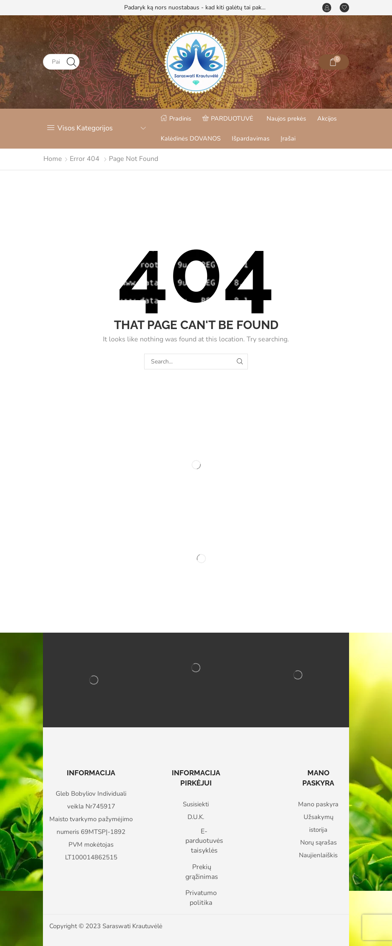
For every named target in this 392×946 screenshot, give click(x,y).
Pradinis (176, 118)
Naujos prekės (286, 118)
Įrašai (288, 138)
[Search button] (71, 61)
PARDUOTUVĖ (227, 118)
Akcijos (327, 118)
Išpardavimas (251, 138)
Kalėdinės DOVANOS (191, 138)
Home (52, 158)
